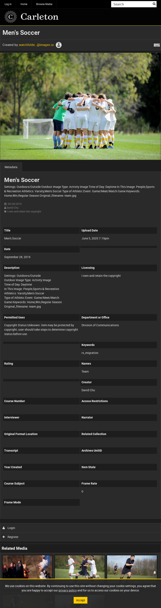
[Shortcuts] (157, 44)
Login (9, 528)
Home (24, 4)
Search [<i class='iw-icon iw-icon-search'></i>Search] (154, 3)
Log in (8, 4)
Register (11, 537)
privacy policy (67, 590)
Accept (80, 600)
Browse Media (44, 4)
